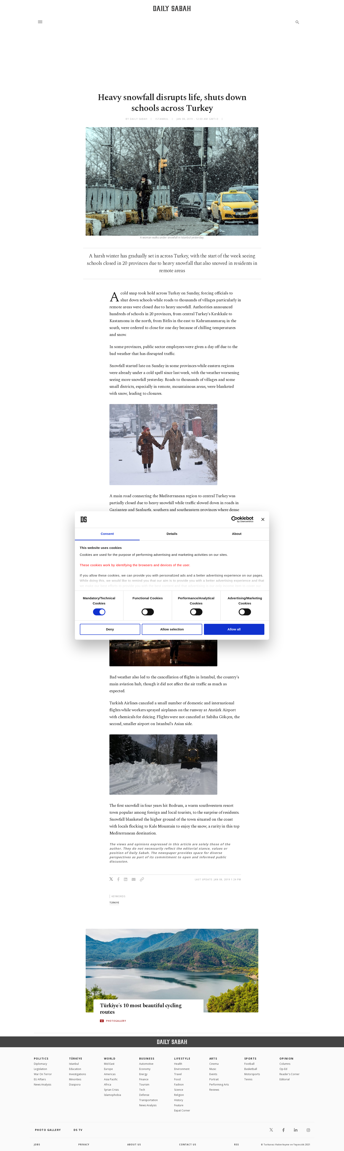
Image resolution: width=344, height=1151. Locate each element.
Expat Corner (182, 1110)
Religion (179, 1095)
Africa (107, 1084)
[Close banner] (262, 519)
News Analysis (42, 1084)
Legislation (40, 1069)
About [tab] (236, 534)
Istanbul (74, 1064)
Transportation (148, 1100)
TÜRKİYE (75, 1058)
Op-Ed (283, 1069)
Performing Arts (219, 1084)
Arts (213, 1058)
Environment (181, 1069)
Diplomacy (40, 1064)
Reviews (214, 1090)
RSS (236, 1144)
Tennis (248, 1079)
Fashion (179, 1084)
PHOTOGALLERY (116, 1020)
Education (75, 1069)
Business (147, 1058)
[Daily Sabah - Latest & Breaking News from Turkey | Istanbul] (172, 8)
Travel (178, 1074)
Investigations (77, 1074)
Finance (143, 1079)
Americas (109, 1074)
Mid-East (109, 1064)
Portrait (214, 1079)
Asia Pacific (111, 1079)
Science (178, 1090)
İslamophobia (112, 1095)
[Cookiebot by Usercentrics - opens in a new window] (234, 519)
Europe (108, 1069)
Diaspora (74, 1084)
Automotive (146, 1064)
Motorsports (252, 1074)
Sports (250, 1058)
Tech (142, 1090)
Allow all (234, 629)
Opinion (286, 1058)
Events (213, 1074)
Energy (143, 1074)
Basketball (250, 1069)
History (178, 1100)
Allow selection (172, 629)
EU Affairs (40, 1079)
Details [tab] (172, 534)
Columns (284, 1064)
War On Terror (43, 1074)
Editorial (284, 1079)
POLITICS (41, 1058)
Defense (144, 1095)
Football (249, 1064)
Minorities (75, 1079)
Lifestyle (182, 1058)
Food (177, 1079)
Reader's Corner (289, 1074)
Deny (110, 629)
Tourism (144, 1084)
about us (134, 1144)
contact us (187, 1144)
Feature (178, 1105)
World (109, 1058)
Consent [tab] (107, 534)
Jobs (37, 1144)
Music (212, 1069)
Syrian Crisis (111, 1090)
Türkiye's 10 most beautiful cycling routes (140, 1009)
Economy (144, 1069)
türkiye (114, 902)
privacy (83, 1144)
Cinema (214, 1064)
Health (178, 1064)
